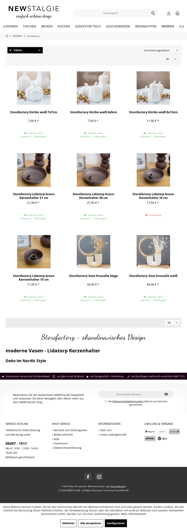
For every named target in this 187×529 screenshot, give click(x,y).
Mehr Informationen (133, 514)
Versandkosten (118, 486)
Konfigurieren (116, 523)
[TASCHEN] (29, 26)
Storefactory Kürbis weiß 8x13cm (153, 112)
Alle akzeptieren (90, 523)
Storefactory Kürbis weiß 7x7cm (33, 112)
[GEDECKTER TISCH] (87, 26)
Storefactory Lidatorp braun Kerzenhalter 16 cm (153, 196)
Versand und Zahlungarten (70, 430)
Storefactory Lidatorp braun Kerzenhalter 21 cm (34, 196)
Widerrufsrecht (63, 434)
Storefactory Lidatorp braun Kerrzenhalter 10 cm (34, 277)
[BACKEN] (47, 26)
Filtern (15, 50)
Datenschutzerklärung (67, 447)
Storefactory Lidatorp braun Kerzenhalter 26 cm (93, 196)
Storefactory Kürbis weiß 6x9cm (93, 112)
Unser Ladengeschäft (113, 434)
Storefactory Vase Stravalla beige (93, 276)
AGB (56, 439)
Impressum (61, 443)
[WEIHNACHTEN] (146, 26)
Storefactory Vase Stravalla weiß (153, 276)
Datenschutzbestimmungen (127, 401)
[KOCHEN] (63, 26)
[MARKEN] (168, 26)
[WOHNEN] (11, 26)
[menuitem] (177, 13)
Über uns (106, 430)
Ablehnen (68, 523)
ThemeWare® (121, 490)
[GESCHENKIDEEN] (118, 26)
